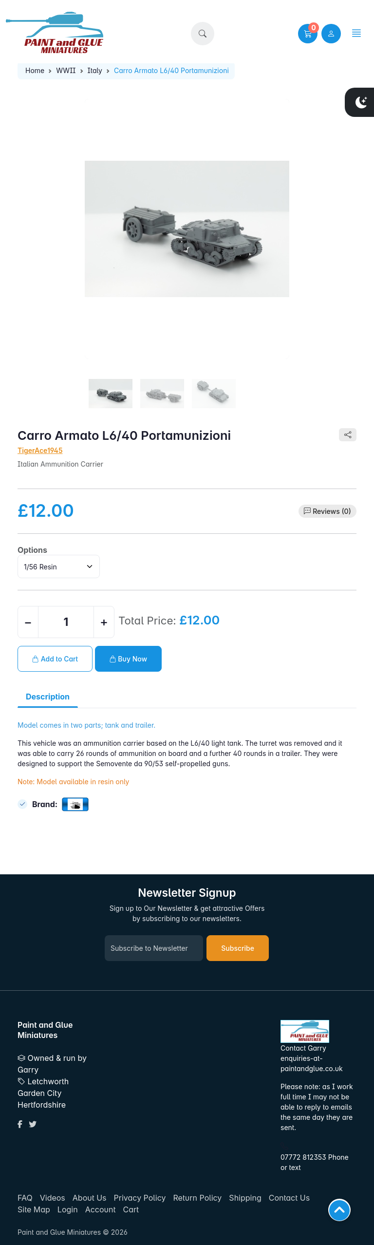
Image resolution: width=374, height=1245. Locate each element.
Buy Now (129, 659)
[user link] (331, 33)
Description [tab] (48, 696)
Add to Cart (55, 659)
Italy (95, 70)
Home (34, 70)
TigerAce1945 (40, 450)
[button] (202, 33)
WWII (65, 70)
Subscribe (237, 948)
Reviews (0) (332, 511)
